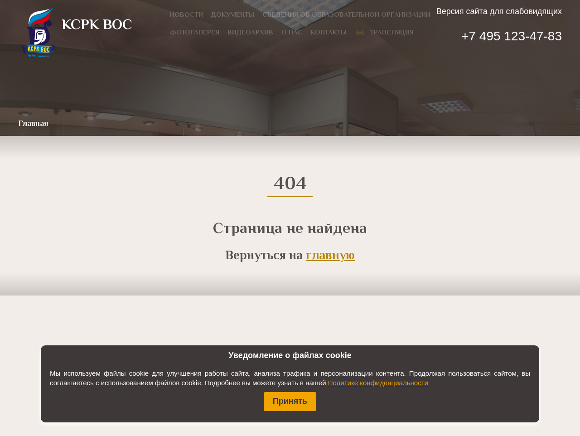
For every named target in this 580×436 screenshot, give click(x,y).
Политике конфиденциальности (378, 383)
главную (330, 256)
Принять (290, 401)
